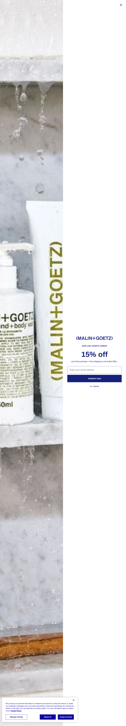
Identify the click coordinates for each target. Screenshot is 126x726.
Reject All (47, 717)
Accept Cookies (66, 717)
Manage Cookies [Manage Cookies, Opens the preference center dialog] (16, 717)
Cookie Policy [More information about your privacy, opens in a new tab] (16, 711)
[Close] (73, 700)
